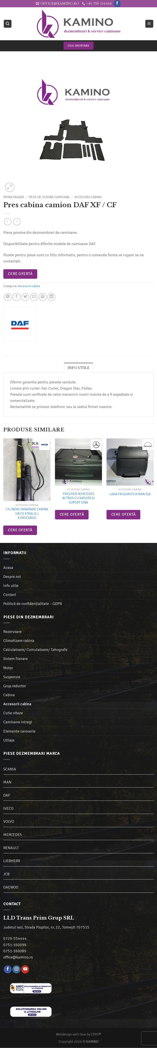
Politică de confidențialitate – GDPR (32, 603)
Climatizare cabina (18, 640)
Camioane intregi (17, 722)
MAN (7, 782)
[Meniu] (149, 24)
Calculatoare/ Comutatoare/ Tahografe (35, 649)
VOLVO (8, 821)
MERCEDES (12, 834)
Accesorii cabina (88, 197)
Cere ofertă (20, 273)
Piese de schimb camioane (49, 197)
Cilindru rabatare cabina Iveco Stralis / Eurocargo (27, 513)
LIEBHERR (11, 860)
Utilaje (9, 740)
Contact (9, 594)
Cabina (9, 695)
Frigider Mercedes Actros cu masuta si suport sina (78, 498)
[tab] (78, 367)
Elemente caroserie (19, 731)
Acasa (8, 567)
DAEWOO (10, 887)
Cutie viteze (13, 713)
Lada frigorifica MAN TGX (130, 494)
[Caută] (7, 24)
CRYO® (96, 1034)
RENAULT (11, 847)
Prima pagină (13, 197)
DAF (6, 795)
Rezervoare (12, 631)
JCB (6, 874)
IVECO (8, 808)
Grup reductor (14, 685)
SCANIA (9, 769)
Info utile (78, 368)
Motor (8, 667)
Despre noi (12, 576)
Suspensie (11, 676)
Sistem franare (15, 658)
